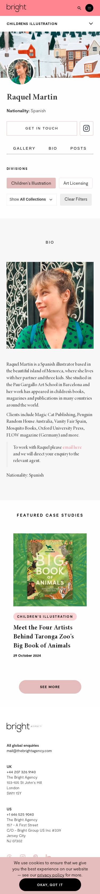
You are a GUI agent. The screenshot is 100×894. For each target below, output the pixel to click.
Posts (78, 148)
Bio (53, 148)
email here (72, 447)
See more (50, 687)
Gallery (24, 148)
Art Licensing (75, 182)
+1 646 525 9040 (20, 814)
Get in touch (41, 128)
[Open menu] (89, 8)
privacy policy (50, 874)
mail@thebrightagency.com (29, 750)
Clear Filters (76, 198)
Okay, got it (50, 885)
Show (32, 199)
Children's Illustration (31, 182)
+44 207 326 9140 (21, 772)
